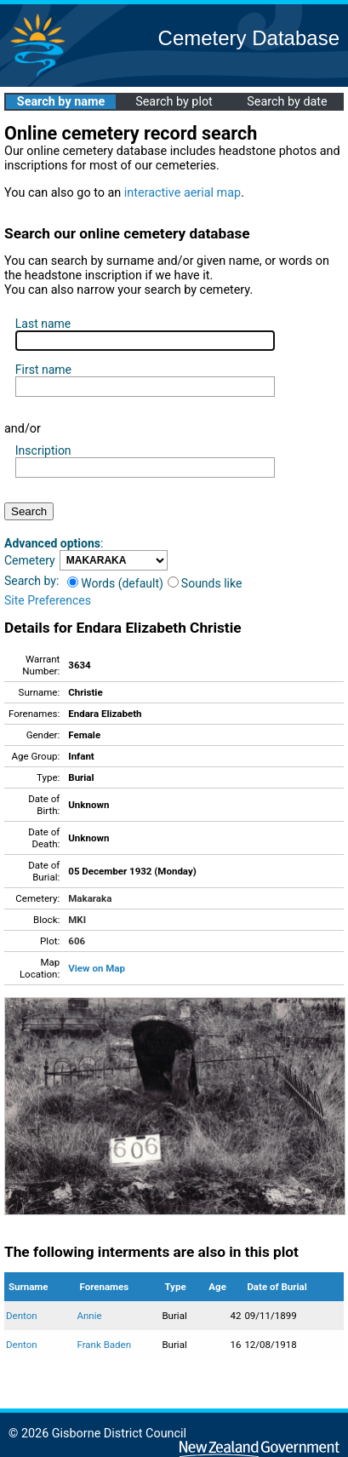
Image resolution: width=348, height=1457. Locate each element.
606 (76, 941)
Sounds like (205, 583)
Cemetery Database (248, 37)
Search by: (31, 581)
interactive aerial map (182, 193)
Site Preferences (47, 600)
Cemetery (29, 560)
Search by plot (174, 102)
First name (43, 369)
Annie (89, 1316)
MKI (77, 920)
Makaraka (89, 898)
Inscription (43, 450)
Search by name (61, 102)
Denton (21, 1316)
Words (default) (115, 583)
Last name (43, 323)
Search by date (287, 102)
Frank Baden (104, 1345)
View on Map (96, 968)
